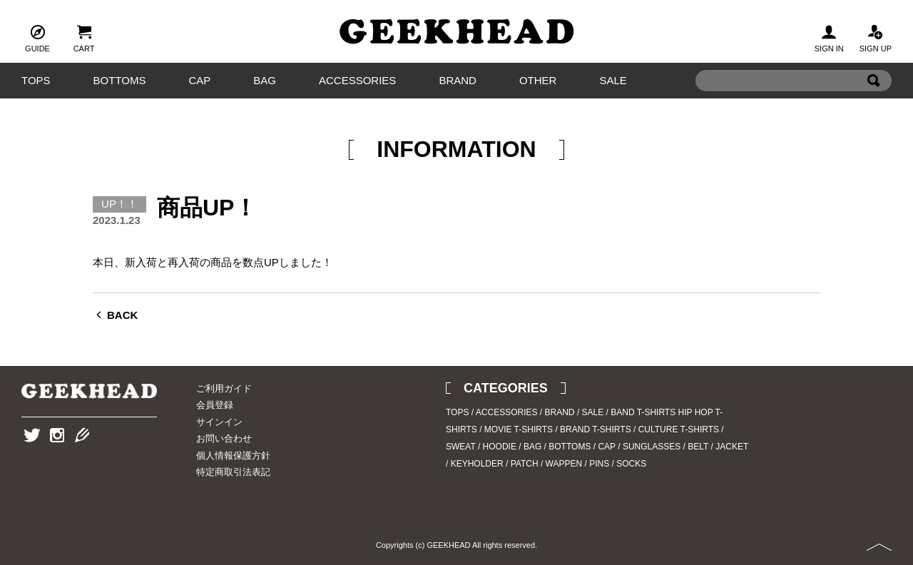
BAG (264, 80)
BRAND (457, 80)
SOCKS (631, 464)
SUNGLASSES (651, 447)
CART (84, 37)
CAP (199, 80)
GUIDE (37, 37)
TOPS (36, 80)
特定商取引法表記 (233, 472)
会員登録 (214, 404)
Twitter (32, 457)
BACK (122, 315)
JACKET (731, 447)
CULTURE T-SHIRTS (678, 429)
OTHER (538, 80)
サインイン (219, 422)
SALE (612, 80)
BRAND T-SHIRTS (595, 429)
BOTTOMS (119, 80)
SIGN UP (876, 37)
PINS (599, 464)
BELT (698, 447)
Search (873, 102)
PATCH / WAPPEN (546, 464)
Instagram (57, 457)
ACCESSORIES (357, 80)
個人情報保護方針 (233, 455)
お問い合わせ (224, 438)
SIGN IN (829, 37)
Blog (82, 457)
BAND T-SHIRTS (643, 412)
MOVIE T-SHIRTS (518, 429)
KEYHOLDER (477, 464)
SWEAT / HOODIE (481, 447)
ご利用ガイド (224, 388)
